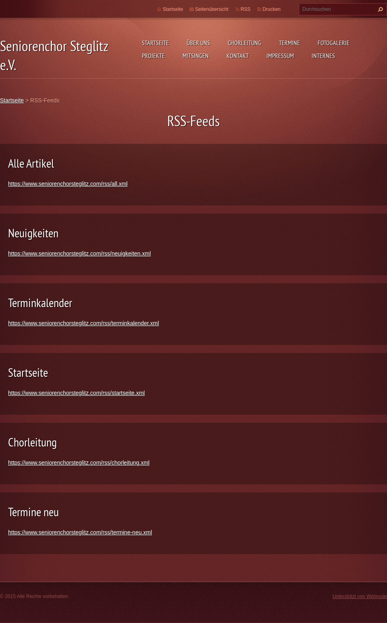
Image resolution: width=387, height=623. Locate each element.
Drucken (271, 9)
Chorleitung (244, 43)
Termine (289, 43)
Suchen (379, 9)
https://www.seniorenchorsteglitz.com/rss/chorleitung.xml (79, 462)
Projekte (153, 56)
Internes (323, 56)
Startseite (155, 43)
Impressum (280, 56)
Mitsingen (196, 56)
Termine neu (33, 511)
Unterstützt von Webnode (360, 596)
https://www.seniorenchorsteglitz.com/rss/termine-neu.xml (80, 532)
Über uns (198, 43)
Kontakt (238, 56)
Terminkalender (40, 302)
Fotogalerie (334, 43)
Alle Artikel (31, 163)
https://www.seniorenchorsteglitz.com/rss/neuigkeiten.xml (79, 253)
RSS (246, 9)
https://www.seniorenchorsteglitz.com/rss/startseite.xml (76, 393)
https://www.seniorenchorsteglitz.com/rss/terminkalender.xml (83, 323)
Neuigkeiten (33, 233)
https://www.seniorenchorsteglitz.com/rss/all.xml (67, 184)
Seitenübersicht (212, 9)
